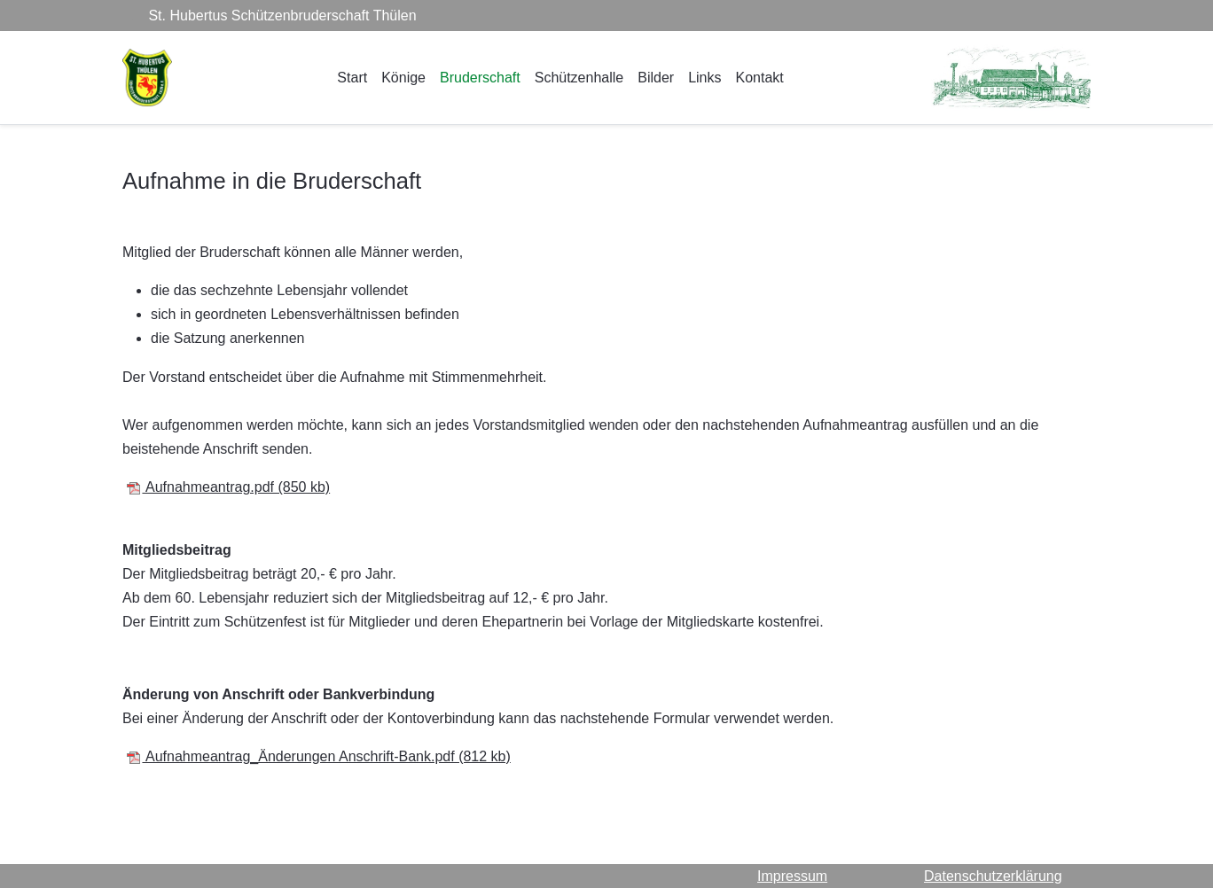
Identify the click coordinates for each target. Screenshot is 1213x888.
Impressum (792, 876)
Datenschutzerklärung (993, 876)
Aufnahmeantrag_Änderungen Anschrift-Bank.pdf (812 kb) (318, 756)
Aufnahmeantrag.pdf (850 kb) (228, 487)
